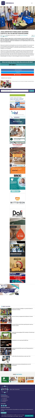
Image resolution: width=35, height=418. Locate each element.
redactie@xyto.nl (5, 394)
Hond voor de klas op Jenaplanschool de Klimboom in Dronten (22, 316)
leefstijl (1, 36)
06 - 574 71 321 (21, 65)
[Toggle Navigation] (32, 3)
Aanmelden (4, 407)
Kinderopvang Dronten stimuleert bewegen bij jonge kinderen (23, 81)
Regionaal (6, 36)
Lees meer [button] (21, 416)
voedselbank (25, 35)
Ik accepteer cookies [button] (29, 415)
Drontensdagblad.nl (10, 3)
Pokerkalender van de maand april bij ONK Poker (20, 340)
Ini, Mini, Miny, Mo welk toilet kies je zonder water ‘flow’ (21, 356)
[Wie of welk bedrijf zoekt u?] (14, 91)
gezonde (21, 35)
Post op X (17, 72)
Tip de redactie (17, 74)
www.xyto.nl (4, 395)
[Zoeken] (31, 91)
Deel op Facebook (17, 69)
